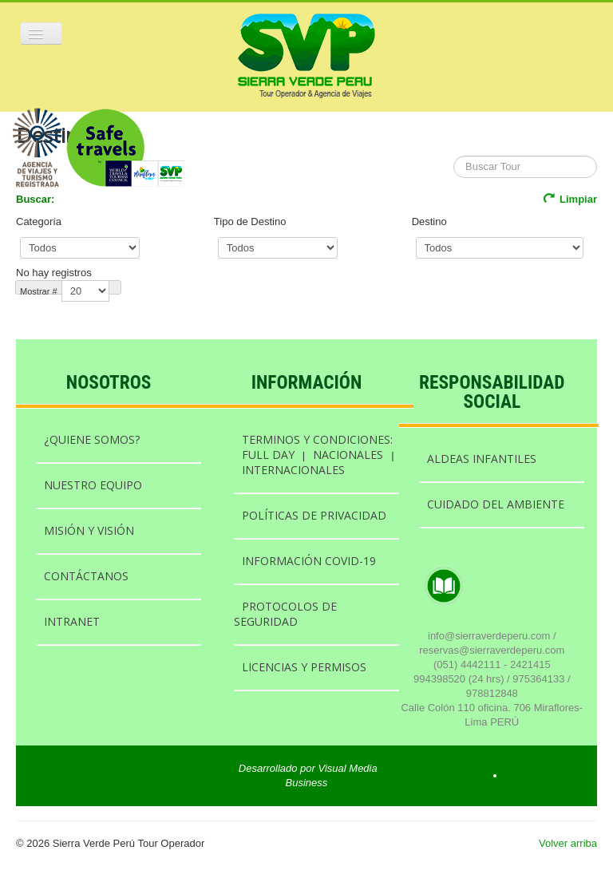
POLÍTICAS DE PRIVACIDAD (314, 515)
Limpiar (570, 199)
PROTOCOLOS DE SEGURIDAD (285, 614)
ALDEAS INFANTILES (481, 458)
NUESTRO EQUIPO (93, 484)
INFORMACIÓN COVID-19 (309, 560)
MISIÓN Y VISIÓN (89, 530)
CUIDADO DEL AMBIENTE (495, 504)
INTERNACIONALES (293, 469)
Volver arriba (568, 843)
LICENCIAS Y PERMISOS (304, 666)
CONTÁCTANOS (86, 575)
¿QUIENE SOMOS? (92, 439)
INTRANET (72, 621)
